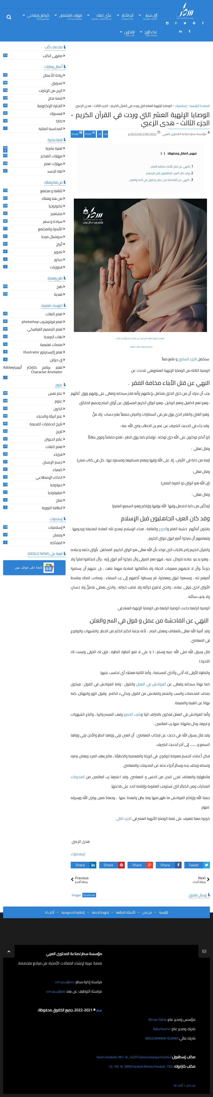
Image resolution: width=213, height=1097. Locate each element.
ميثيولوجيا (55, 493)
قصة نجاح (55, 99)
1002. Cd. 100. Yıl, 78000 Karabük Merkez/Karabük (133, 1066)
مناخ (59, 501)
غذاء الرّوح (150, 33)
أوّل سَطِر (150, 16)
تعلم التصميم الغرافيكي (44, 330)
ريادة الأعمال (52, 76)
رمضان (57, 535)
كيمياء (57, 470)
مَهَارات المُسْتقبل (70, 16)
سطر (98, 1010)
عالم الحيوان (53, 440)
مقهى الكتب (52, 56)
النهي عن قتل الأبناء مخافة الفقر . (169, 166)
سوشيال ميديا (51, 237)
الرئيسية (163, 912)
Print (90, 133)
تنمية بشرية (54, 149)
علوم (58, 401)
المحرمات (78, 776)
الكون (58, 409)
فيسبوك (56, 114)
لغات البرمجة (53, 337)
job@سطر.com (54, 991)
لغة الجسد (54, 172)
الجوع (163, 528)
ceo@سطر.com (63, 981)
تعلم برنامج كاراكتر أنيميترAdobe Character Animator (32, 370)
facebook (89, 895)
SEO (59, 122)
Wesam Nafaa (155, 1019)
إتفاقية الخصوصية (73, 912)
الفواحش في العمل (151, 684)
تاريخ (59, 432)
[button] (34, 567)
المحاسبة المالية (50, 129)
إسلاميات (78, 853)
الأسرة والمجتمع (50, 229)
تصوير (58, 252)
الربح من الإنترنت (50, 91)
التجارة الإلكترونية (49, 106)
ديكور (58, 260)
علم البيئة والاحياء (49, 417)
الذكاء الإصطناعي (49, 478)
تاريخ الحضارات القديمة (46, 424)
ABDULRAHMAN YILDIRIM (156, 1038)
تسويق (57, 83)
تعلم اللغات (54, 314)
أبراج (59, 245)
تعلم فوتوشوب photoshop (42, 322)
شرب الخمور (132, 714)
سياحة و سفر (52, 222)
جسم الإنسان (52, 463)
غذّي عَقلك (101, 16)
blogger (76, 895)
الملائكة (56, 543)
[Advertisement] (140, 74)
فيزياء (58, 455)
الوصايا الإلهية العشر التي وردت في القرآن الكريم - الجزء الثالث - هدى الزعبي (140, 118)
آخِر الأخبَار (127, 16)
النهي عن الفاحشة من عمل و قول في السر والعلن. (159, 180)
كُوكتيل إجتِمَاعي (38, 16)
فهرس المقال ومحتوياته (179, 153)
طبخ (59, 287)
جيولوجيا (56, 485)
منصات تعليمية (51, 345)
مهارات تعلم (53, 164)
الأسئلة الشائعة (125, 912)
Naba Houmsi (159, 1028)
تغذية (58, 295)
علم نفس (55, 394)
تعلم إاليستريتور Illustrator (42, 353)
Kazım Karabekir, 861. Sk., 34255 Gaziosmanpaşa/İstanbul (125, 1056)
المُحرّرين (129, 33)
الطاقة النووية (52, 508)
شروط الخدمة (100, 912)
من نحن (147, 912)
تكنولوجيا (55, 206)
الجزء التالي (123, 818)
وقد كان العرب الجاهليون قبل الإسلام (167, 173)
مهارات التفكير (51, 156)
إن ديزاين (56, 360)
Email (77, 133)
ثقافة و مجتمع (51, 191)
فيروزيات (56, 267)
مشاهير (56, 214)
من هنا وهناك (52, 199)
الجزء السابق (187, 359)
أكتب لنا (49, 912)
